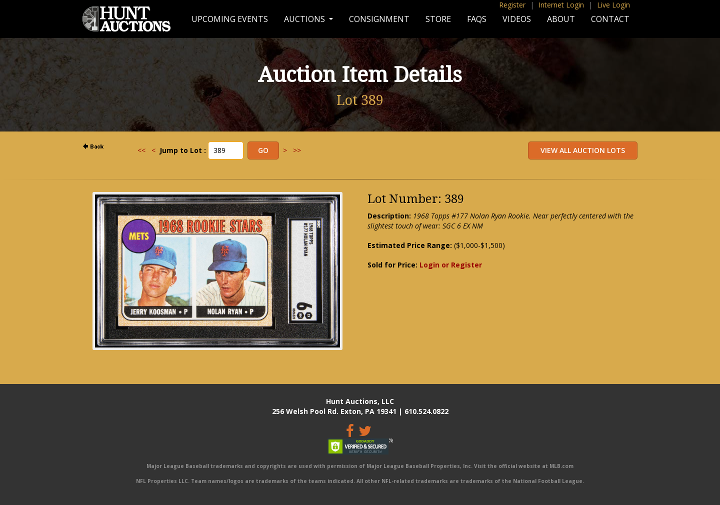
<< (142, 150)
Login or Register (451, 265)
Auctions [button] (305, 19)
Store (438, 19)
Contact (610, 19)
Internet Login (561, 5)
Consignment (379, 19)
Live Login (613, 5)
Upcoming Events (230, 19)
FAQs (476, 19)
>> (297, 150)
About (561, 19)
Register (512, 5)
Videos (516, 19)
